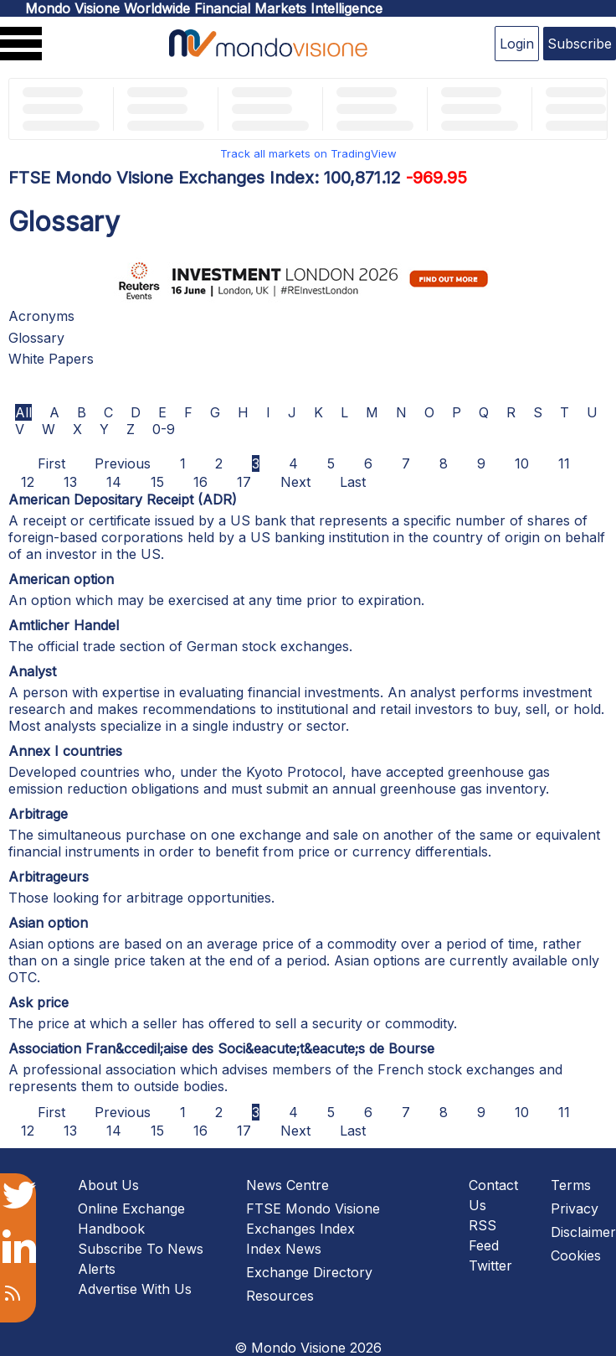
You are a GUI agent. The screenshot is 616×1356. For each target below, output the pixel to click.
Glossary (36, 337)
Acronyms (41, 316)
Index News (283, 1248)
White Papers (51, 358)
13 (70, 482)
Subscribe (579, 43)
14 (113, 482)
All (23, 412)
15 (157, 482)
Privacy (574, 1208)
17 (244, 482)
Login (517, 43)
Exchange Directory (309, 1272)
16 (200, 482)
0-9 (163, 429)
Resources (280, 1295)
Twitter (490, 1265)
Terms (571, 1185)
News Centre (287, 1185)
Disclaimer (583, 1232)
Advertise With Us (135, 1289)
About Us (108, 1185)
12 (27, 482)
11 (564, 463)
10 (522, 463)
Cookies (576, 1255)
